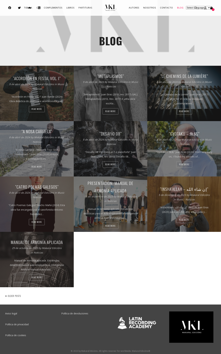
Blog (180, 7)
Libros (70, 7)
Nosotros (149, 7)
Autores (134, 7)
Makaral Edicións (44, 84)
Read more (37, 109)
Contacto (166, 7)
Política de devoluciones (74, 313)
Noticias (37, 88)
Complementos (53, 7)
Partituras (85, 7)
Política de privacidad (17, 324)
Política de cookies (15, 335)
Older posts (13, 296)
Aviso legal (11, 313)
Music (60, 84)
